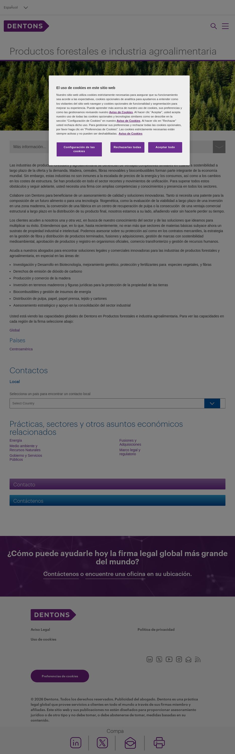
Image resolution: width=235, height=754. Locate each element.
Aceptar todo (165, 147)
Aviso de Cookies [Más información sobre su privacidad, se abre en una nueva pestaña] (130, 133)
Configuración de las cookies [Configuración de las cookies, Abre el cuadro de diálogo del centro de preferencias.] (79, 149)
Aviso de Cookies (121, 112)
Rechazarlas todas (127, 147)
